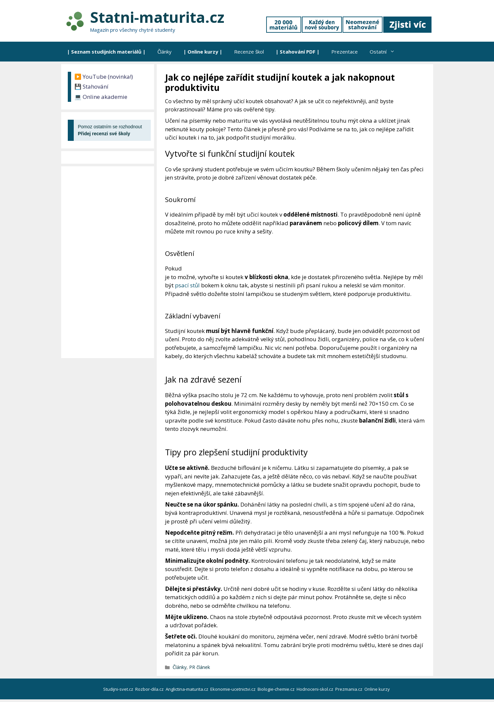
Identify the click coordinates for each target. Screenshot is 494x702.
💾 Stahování (91, 86)
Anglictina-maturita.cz (187, 689)
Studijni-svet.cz (118, 689)
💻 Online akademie (100, 97)
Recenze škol (249, 51)
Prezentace (344, 51)
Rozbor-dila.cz (150, 689)
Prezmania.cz (349, 689)
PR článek (199, 667)
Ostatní (385, 52)
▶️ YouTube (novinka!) (103, 76)
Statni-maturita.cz (157, 17)
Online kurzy (377, 689)
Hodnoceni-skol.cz (315, 689)
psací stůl (187, 285)
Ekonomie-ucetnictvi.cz (233, 689)
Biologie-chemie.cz (277, 689)
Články (164, 51)
